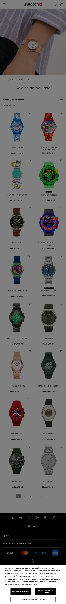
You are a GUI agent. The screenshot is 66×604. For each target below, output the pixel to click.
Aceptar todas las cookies (45, 591)
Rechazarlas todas (21, 591)
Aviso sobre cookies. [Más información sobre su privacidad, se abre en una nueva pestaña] (30, 584)
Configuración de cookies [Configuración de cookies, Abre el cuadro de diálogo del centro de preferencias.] (33, 599)
